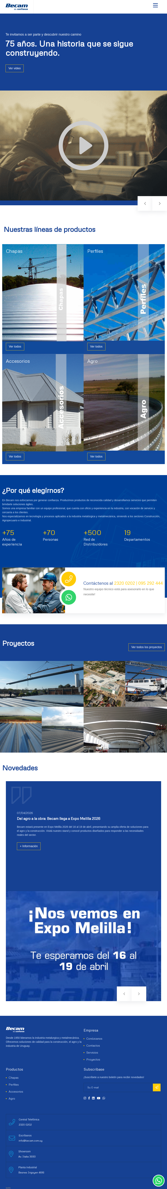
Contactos (93, 1045)
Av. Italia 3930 (27, 1156)
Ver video (14, 59)
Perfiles (95, 251)
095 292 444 (150, 583)
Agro (92, 361)
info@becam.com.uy (30, 1140)
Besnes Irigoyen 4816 (31, 1172)
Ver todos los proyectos (146, 647)
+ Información (29, 846)
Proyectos (93, 1059)
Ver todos (15, 346)
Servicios (92, 1052)
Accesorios (18, 361)
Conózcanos (94, 1038)
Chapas (14, 251)
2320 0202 (124, 583)
